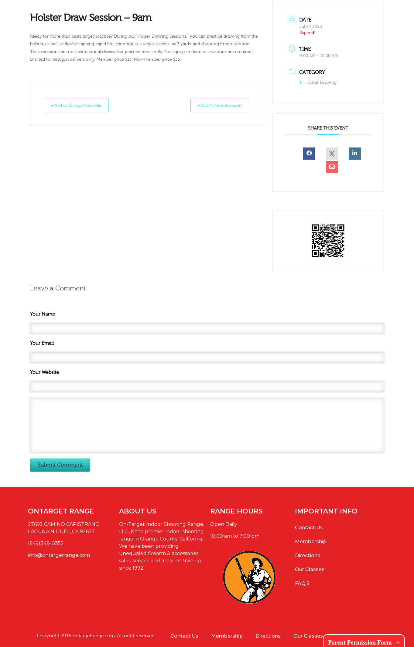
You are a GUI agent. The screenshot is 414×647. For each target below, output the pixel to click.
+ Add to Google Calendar (80, 105)
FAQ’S (302, 583)
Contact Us (309, 527)
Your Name (42, 314)
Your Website (44, 372)
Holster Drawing (318, 82)
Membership (311, 541)
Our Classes (309, 569)
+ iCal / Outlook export (216, 105)
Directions (307, 555)
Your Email (42, 343)
